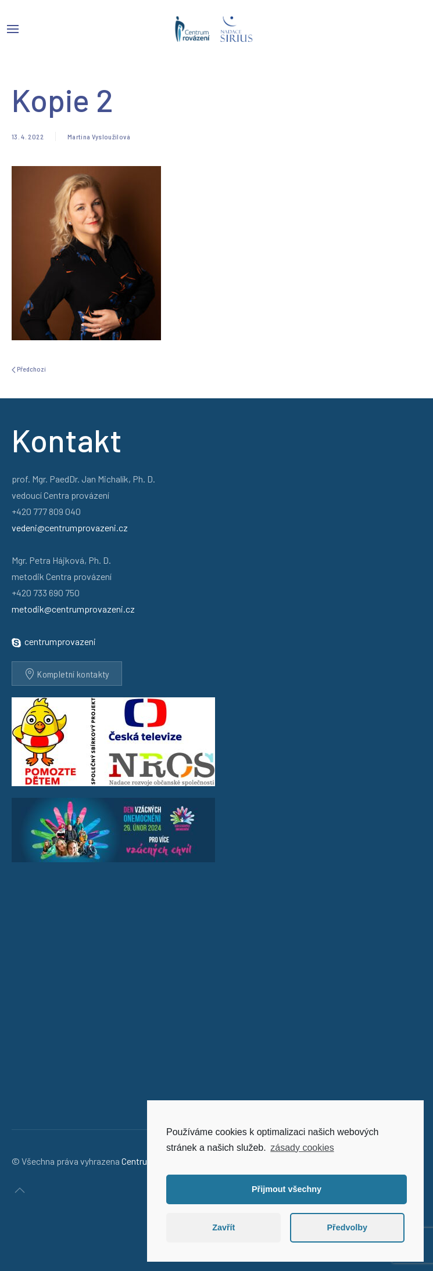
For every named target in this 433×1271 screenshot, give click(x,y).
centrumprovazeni (60, 641)
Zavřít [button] (223, 1227)
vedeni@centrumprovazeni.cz (70, 527)
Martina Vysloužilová (98, 136)
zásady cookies (302, 1148)
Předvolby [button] (347, 1227)
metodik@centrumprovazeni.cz (73, 608)
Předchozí (29, 369)
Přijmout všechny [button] (286, 1189)
